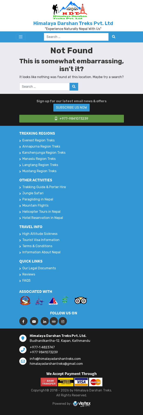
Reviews (28, 274)
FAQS (26, 280)
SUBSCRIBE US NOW (71, 107)
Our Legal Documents (39, 268)
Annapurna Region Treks (41, 146)
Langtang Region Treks (40, 165)
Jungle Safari (32, 193)
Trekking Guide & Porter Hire (44, 187)
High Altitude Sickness (39, 234)
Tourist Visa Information (40, 240)
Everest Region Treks (38, 140)
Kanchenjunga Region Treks (43, 153)
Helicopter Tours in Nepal (41, 212)
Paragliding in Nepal (37, 199)
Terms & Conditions (37, 246)
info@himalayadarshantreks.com (55, 359)
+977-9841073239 (71, 119)
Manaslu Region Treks (39, 159)
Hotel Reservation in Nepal (42, 218)
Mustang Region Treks (39, 171)
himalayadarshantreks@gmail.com (56, 364)
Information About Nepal (41, 252)
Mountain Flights (35, 205)
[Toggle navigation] (20, 37)
